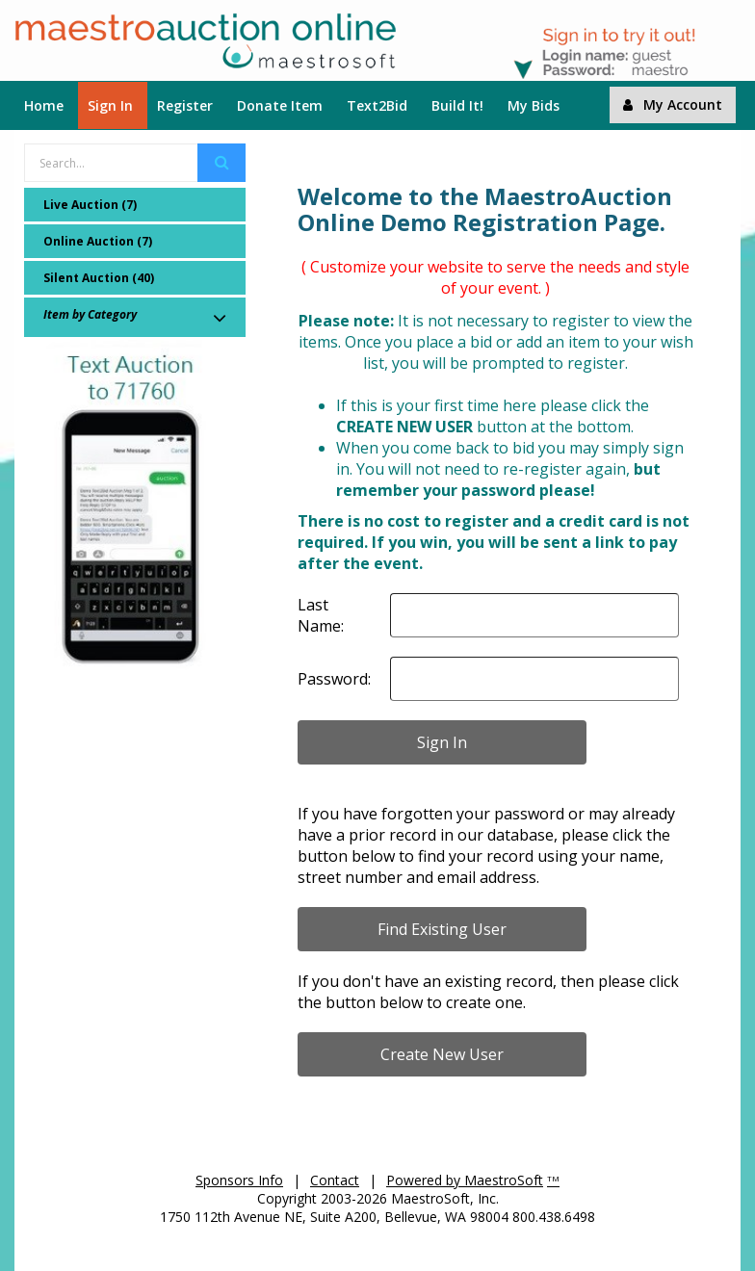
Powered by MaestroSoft (464, 1180)
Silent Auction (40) (98, 278)
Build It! (457, 105)
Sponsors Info (239, 1180)
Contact (334, 1180)
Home (44, 105)
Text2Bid (377, 105)
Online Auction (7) (97, 241)
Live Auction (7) (90, 204)
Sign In (110, 105)
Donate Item (280, 105)
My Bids (534, 105)
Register (185, 105)
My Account (672, 104)
